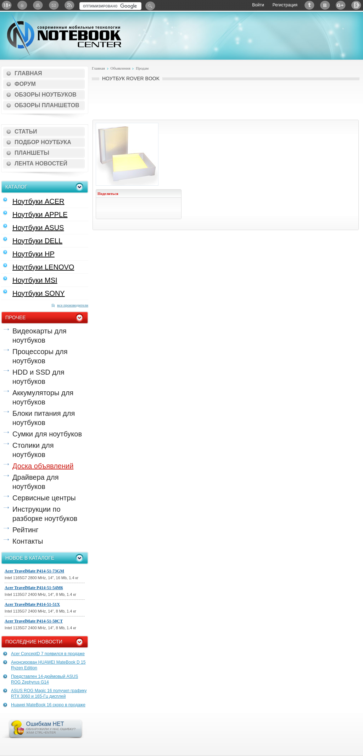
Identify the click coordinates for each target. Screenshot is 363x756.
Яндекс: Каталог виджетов (356, 5)
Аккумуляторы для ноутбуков (42, 397)
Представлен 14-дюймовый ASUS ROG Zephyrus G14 (44, 679)
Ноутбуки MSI (34, 280)
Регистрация (285, 4)
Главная (28, 73)
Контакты (27, 541)
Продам (142, 68)
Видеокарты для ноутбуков (39, 335)
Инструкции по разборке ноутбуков (44, 513)
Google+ (340, 5)
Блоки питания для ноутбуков (43, 417)
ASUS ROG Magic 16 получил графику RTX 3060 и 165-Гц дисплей (49, 693)
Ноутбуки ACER (38, 201)
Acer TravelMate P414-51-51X (32, 604)
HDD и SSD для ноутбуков (38, 376)
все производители (72, 305)
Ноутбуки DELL (37, 241)
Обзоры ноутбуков (46, 95)
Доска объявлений (42, 466)
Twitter (309, 5)
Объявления (120, 68)
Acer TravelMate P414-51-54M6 (34, 587)
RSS (69, 5)
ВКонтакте (325, 5)
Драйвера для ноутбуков (35, 481)
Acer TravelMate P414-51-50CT (34, 621)
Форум (25, 84)
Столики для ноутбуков (33, 449)
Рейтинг (25, 530)
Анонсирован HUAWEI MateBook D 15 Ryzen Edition (48, 665)
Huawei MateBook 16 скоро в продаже (48, 704)
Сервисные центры (44, 498)
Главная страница (22, 5)
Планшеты (32, 153)
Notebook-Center (64, 34)
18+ (6, 5)
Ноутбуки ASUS (38, 228)
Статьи (26, 132)
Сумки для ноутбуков (47, 434)
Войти (258, 4)
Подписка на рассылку (53, 5)
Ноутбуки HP (33, 254)
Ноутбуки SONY (38, 293)
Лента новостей (41, 164)
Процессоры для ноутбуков (40, 356)
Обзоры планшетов (47, 105)
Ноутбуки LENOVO (43, 267)
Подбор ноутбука (43, 142)
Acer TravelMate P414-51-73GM (34, 571)
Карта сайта (38, 5)
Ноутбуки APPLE (39, 214)
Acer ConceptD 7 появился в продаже (48, 653)
